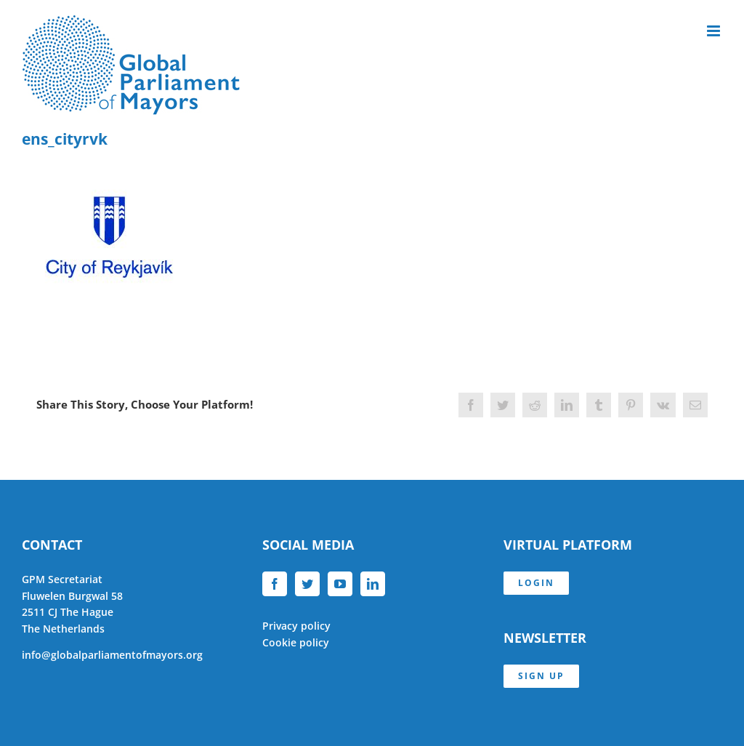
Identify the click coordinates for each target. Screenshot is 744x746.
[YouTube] (340, 583)
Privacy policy (296, 626)
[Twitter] (307, 583)
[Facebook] (274, 583)
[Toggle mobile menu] (714, 31)
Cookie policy (295, 642)
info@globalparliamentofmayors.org (112, 655)
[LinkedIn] (372, 583)
